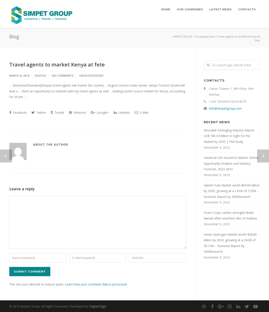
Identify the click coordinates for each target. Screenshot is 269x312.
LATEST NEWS (220, 9)
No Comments (63, 75)
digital (40, 75)
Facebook (18, 112)
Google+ (100, 112)
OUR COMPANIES (190, 9)
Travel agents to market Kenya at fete (57, 64)
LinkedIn (122, 112)
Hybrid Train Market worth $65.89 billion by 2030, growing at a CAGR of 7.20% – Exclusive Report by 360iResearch (231, 191)
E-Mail (141, 112)
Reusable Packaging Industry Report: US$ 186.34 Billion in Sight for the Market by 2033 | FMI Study (229, 136)
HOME (165, 9)
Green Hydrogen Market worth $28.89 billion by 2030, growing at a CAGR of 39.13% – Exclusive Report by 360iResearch (230, 243)
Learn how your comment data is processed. (96, 284)
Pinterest (77, 112)
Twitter (38, 112)
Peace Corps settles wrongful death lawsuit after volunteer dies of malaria (230, 216)
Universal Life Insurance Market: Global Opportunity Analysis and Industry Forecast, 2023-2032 (231, 163)
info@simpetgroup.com (225, 108)
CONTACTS (247, 9)
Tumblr (57, 112)
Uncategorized (204, 36)
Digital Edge (97, 306)
